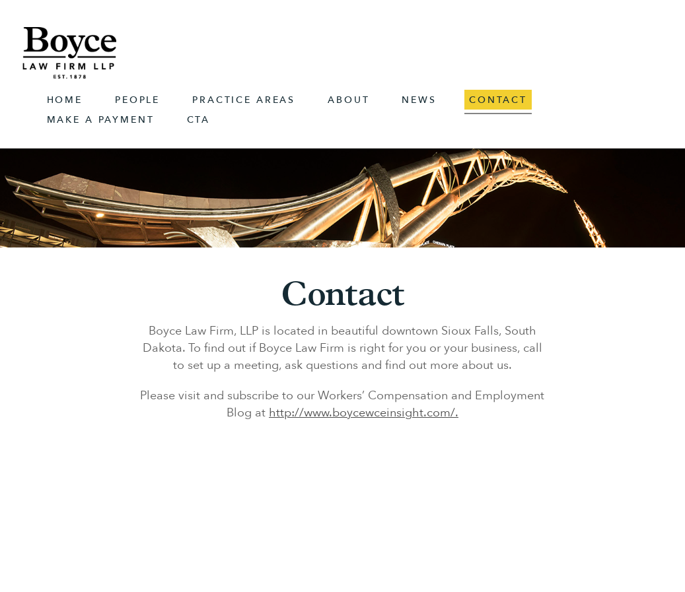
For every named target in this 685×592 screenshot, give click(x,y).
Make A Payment (101, 120)
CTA (199, 120)
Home (65, 100)
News (419, 100)
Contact (498, 100)
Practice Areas (243, 100)
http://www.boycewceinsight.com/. (363, 413)
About (348, 100)
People (137, 100)
